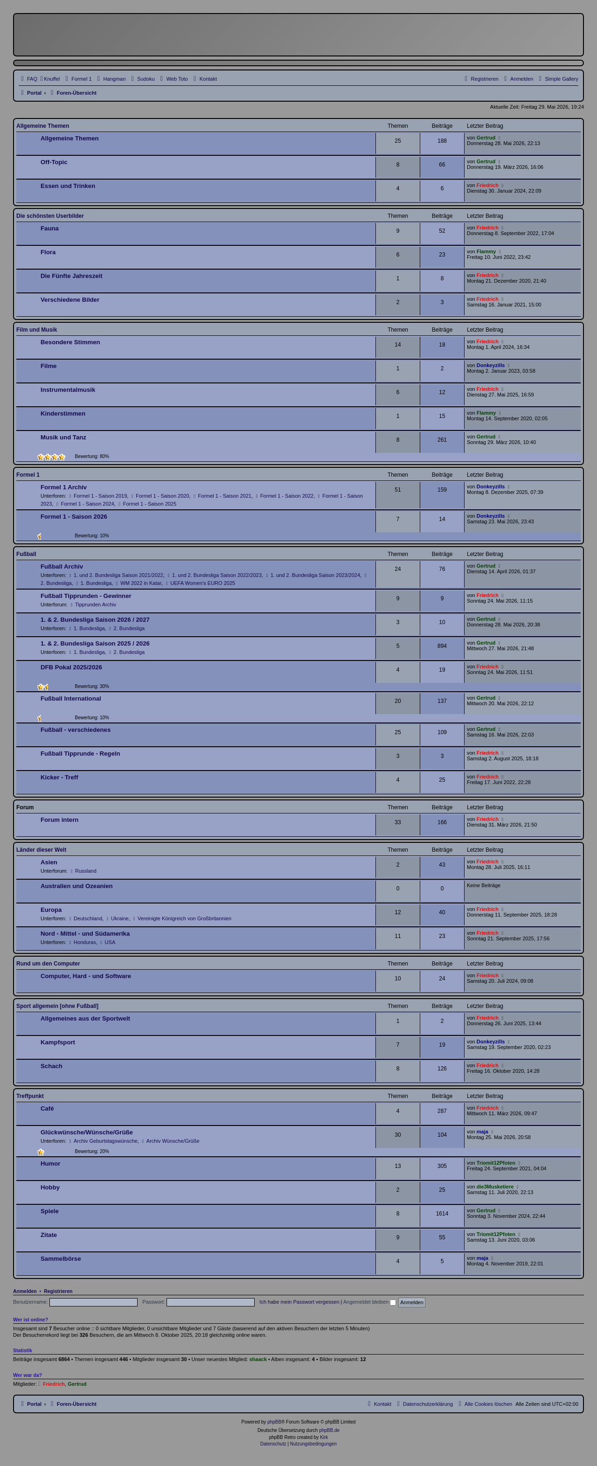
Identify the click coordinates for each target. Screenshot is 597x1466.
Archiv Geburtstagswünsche (103, 1141)
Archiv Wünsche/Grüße (170, 1141)
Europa (51, 909)
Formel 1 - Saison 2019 (97, 496)
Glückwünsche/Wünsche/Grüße (87, 1132)
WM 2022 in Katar (137, 583)
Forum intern (59, 819)
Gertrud (486, 137)
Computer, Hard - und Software (86, 976)
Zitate (49, 1234)
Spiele (50, 1211)
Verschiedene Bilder (70, 299)
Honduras (82, 942)
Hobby (50, 1187)
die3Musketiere (495, 1186)
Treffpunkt (30, 1096)
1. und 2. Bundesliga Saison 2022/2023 (214, 575)
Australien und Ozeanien (77, 885)
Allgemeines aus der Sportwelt (85, 1018)
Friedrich (488, 185)
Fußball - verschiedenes (76, 729)
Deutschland (85, 918)
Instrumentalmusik (68, 389)
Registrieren (58, 1291)
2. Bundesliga (126, 628)
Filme (48, 365)
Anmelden (25, 1291)
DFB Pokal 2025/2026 (71, 667)
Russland (83, 871)
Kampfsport (58, 1042)
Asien (49, 862)
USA (107, 942)
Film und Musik (36, 330)
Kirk (324, 1437)
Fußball (26, 554)
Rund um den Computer (48, 963)
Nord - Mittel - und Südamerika (85, 933)
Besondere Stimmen (70, 342)
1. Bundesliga (93, 583)
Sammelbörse (61, 1258)
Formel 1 (28, 475)
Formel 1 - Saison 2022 (283, 496)
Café (47, 1108)
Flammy (486, 251)
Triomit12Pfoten (496, 1163)
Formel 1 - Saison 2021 (221, 496)
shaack (258, 1359)
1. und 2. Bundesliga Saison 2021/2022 (115, 575)
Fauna (50, 228)
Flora (48, 252)
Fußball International (71, 698)
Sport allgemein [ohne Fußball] (57, 1006)
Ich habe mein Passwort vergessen (299, 1302)
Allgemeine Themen (42, 126)
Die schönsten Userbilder (50, 216)
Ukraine (117, 918)
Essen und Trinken (68, 185)
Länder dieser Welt (41, 850)
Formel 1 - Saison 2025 (146, 504)
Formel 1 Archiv (64, 487)
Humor (51, 1163)
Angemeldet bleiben (369, 1302)
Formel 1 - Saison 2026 (74, 516)
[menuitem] (557, 78)
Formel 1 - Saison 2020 (159, 496)
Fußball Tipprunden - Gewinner (86, 595)
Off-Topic (54, 162)
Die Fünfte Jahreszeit (72, 275)
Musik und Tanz (63, 437)
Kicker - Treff (59, 777)
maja (482, 1131)
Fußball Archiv (62, 566)
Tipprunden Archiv (92, 604)
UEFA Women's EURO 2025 (199, 583)
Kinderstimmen (63, 413)
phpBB (274, 1421)
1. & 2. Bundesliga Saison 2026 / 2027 (95, 619)
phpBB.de (329, 1430)
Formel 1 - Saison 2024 (84, 504)
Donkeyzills (491, 365)
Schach (51, 1066)
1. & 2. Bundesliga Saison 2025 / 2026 (95, 643)
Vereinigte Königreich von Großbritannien (181, 918)
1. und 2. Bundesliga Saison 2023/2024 (312, 575)
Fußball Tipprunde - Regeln (80, 753)
